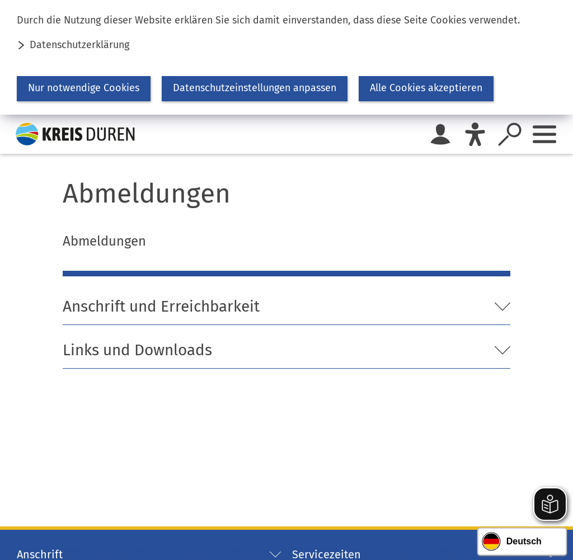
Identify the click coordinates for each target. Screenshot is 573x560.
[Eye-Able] (475, 134)
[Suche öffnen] (510, 134)
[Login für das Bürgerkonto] (440, 134)
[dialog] (286, 57)
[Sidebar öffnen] (544, 134)
